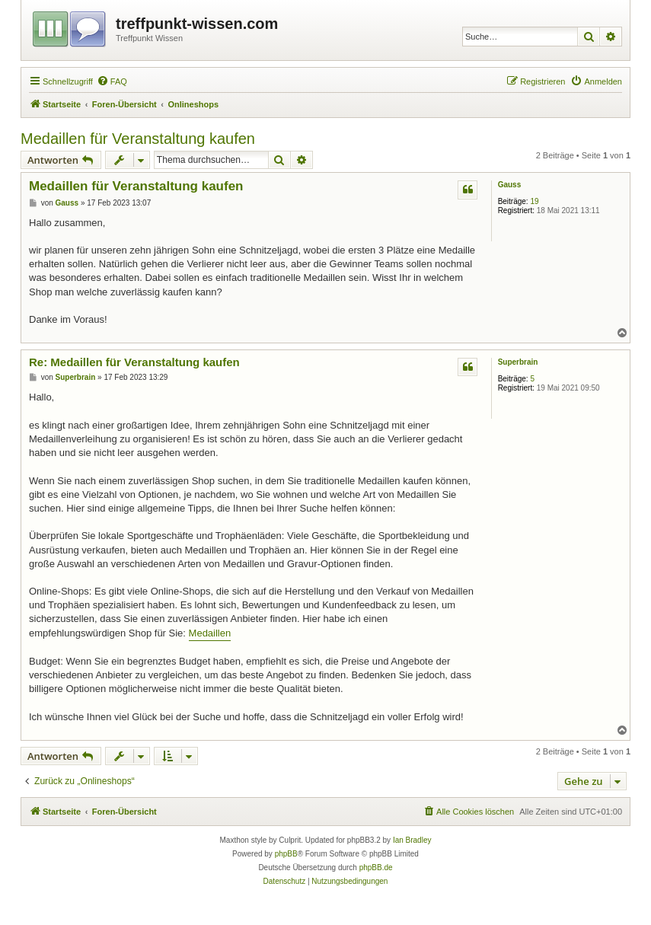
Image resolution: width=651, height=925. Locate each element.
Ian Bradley (412, 840)
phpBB (286, 854)
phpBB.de (376, 867)
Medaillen (210, 633)
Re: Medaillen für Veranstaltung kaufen (134, 362)
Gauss (510, 184)
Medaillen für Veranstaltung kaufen (138, 138)
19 (534, 201)
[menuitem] (112, 81)
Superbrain (518, 362)
